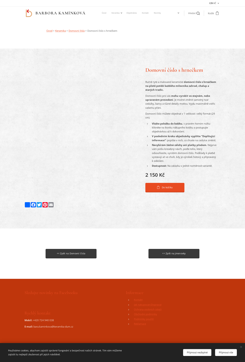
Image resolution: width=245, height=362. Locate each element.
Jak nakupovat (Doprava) (147, 304)
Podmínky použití (144, 319)
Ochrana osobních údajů (148, 309)
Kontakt (138, 300)
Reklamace (140, 323)
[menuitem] (125, 13)
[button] (194, 13)
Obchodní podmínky (145, 314)
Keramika (60, 30)
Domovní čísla (77, 30)
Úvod (49, 30)
